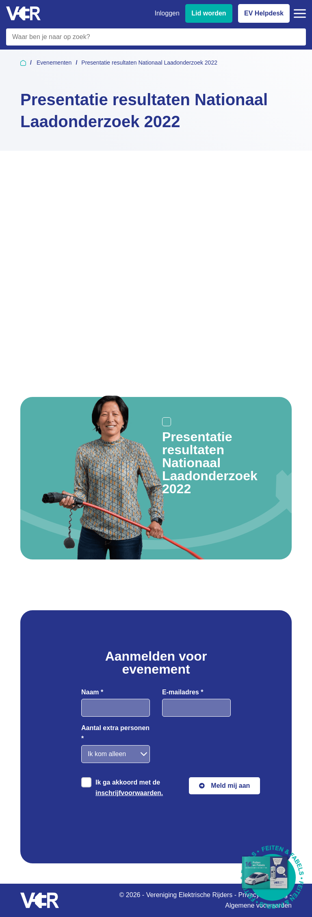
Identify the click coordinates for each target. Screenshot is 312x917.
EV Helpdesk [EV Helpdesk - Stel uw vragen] (264, 13)
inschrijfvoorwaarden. (129, 792)
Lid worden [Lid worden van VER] (208, 13)
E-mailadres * (182, 692)
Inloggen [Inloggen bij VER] (166, 13)
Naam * (92, 692)
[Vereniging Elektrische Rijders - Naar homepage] (23, 14)
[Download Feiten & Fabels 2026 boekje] (272, 877)
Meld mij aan (230, 785)
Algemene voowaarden (258, 905)
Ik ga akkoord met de (129, 787)
